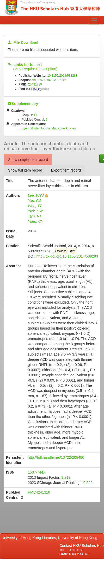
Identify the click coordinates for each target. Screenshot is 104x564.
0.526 (88, 483)
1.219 (65, 477)
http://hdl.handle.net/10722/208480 (56, 457)
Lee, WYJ (38, 195)
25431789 (35, 84)
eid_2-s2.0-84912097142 (49, 80)
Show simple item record (28, 160)
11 (35, 115)
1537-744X (37, 472)
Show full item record (25, 170)
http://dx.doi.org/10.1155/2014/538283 (67, 256)
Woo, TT (35, 206)
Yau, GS (34, 201)
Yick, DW (35, 211)
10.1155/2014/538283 (62, 75)
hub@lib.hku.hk (78, 553)
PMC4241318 (39, 492)
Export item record (66, 170)
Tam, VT (34, 216)
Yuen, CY (35, 221)
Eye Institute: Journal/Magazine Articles (49, 128)
